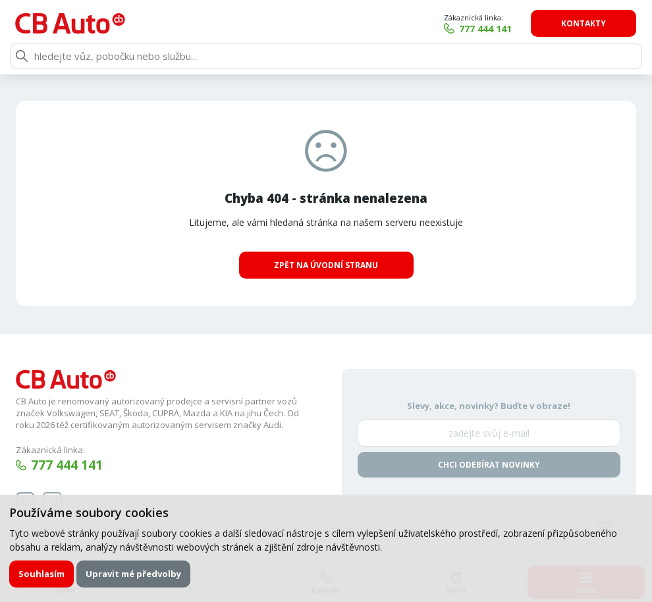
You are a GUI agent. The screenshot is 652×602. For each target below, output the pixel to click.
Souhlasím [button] (41, 574)
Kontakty (584, 23)
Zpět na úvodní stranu (326, 265)
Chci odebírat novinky (489, 464)
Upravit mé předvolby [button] (133, 574)
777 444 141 (486, 28)
